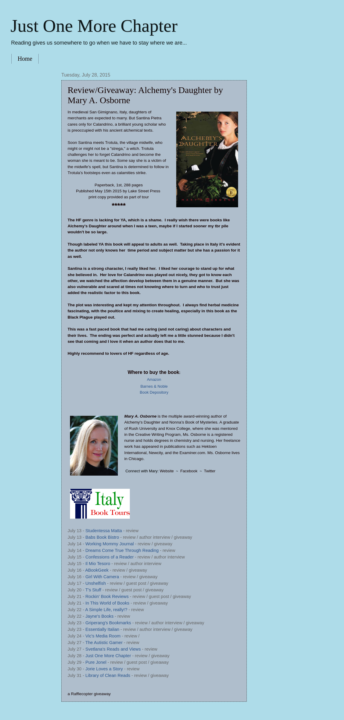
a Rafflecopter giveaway (89, 694)
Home (25, 58)
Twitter (209, 471)
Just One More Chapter (93, 26)
